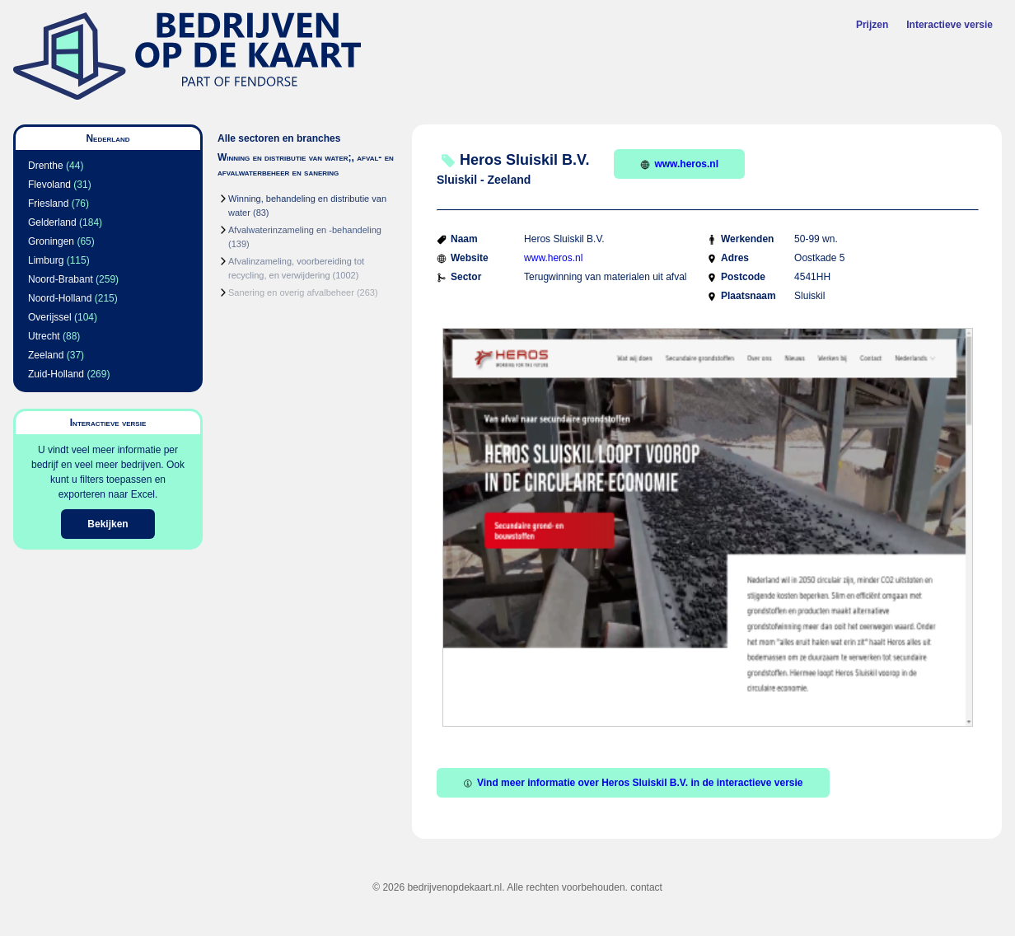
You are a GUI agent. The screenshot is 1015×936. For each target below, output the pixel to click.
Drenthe (45, 165)
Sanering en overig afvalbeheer (291, 292)
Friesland (48, 203)
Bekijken (107, 524)
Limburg (45, 260)
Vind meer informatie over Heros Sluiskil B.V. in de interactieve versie (633, 783)
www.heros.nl (679, 164)
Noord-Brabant (60, 279)
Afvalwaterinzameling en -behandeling (304, 230)
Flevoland (49, 184)
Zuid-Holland (56, 374)
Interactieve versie (949, 24)
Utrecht (44, 336)
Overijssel (50, 317)
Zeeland (45, 355)
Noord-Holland (59, 298)
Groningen (51, 241)
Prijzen (872, 24)
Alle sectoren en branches (279, 138)
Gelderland (52, 222)
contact (646, 887)
